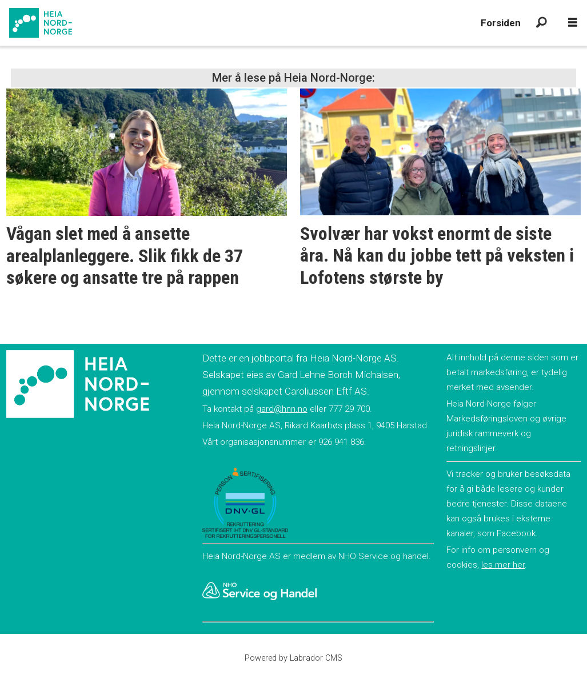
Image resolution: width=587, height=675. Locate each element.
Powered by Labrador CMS (293, 658)
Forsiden (501, 23)
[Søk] (541, 23)
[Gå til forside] (40, 23)
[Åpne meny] (573, 22)
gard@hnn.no (282, 409)
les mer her (503, 565)
